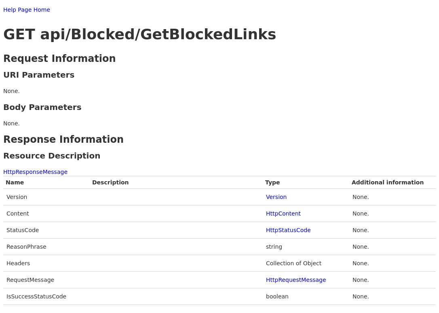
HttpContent (283, 213)
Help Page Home (26, 9)
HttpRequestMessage (296, 280)
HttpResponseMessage (35, 172)
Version (276, 197)
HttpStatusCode (288, 230)
